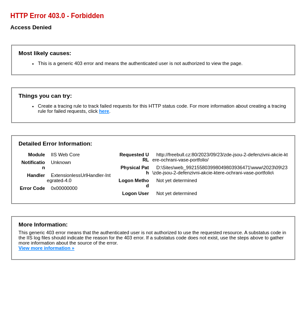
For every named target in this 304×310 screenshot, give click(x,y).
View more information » (46, 248)
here (104, 111)
